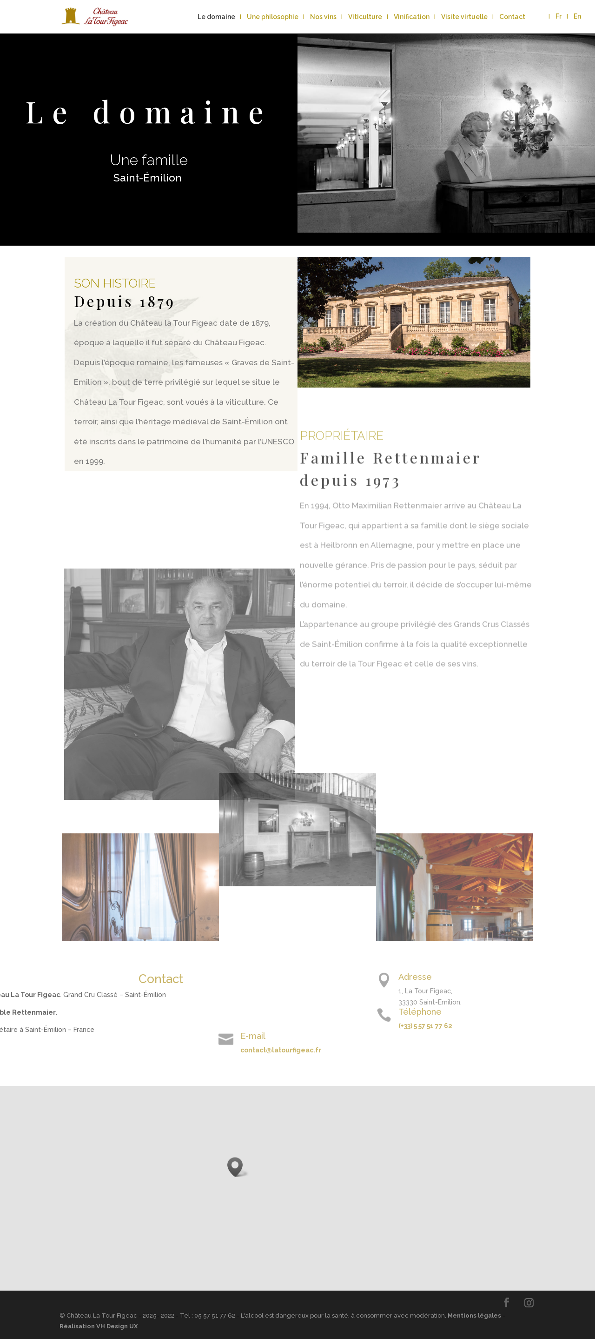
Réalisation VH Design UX (99, 1326)
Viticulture (365, 16)
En (577, 16)
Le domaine (216, 16)
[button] (238, 1167)
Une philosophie (272, 16)
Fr (558, 16)
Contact (512, 16)
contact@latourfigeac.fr (152, 1050)
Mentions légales (474, 1315)
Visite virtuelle (464, 16)
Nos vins (323, 16)
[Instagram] (529, 1302)
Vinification (412, 16)
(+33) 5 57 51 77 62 (554, 1026)
